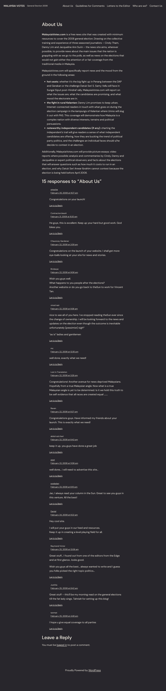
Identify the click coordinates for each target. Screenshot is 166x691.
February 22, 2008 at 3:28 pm (64, 375)
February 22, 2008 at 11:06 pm (64, 463)
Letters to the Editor (118, 5)
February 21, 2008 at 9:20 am (64, 216)
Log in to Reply (56, 205)
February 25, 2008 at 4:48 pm (64, 616)
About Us (68, 5)
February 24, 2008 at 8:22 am (64, 515)
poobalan (55, 483)
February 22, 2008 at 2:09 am (64, 244)
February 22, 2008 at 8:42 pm (64, 439)
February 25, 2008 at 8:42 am (64, 588)
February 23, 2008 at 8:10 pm (64, 487)
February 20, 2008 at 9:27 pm (64, 193)
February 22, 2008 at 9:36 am (64, 308)
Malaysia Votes (14, 5)
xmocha (54, 189)
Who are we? (140, 5)
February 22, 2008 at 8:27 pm (64, 411)
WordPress (94, 670)
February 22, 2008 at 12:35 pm (64, 351)
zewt (53, 460)
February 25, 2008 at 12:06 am (65, 549)
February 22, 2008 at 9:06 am (64, 272)
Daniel (53, 511)
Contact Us (156, 5)
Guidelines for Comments (90, 5)
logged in (62, 645)
